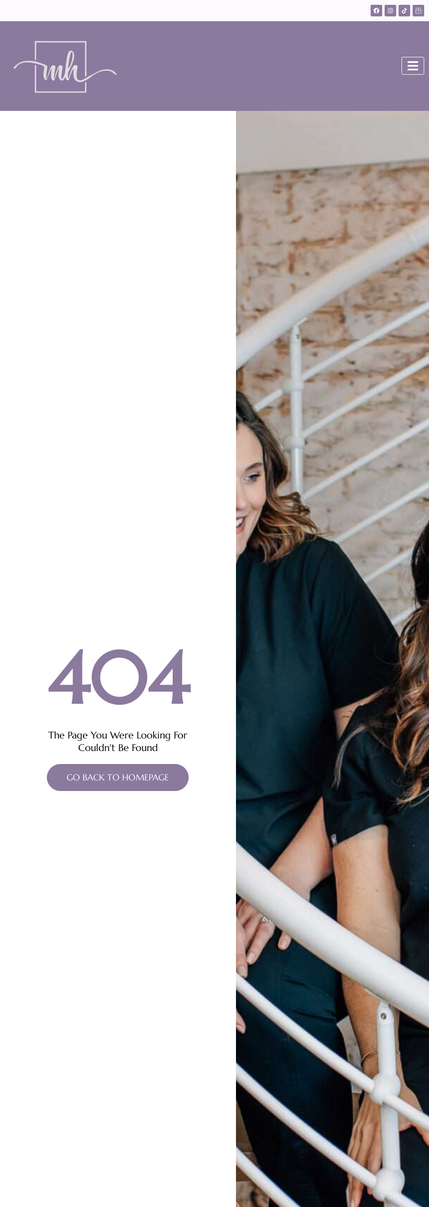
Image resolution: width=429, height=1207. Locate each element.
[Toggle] (412, 66)
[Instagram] (390, 10)
